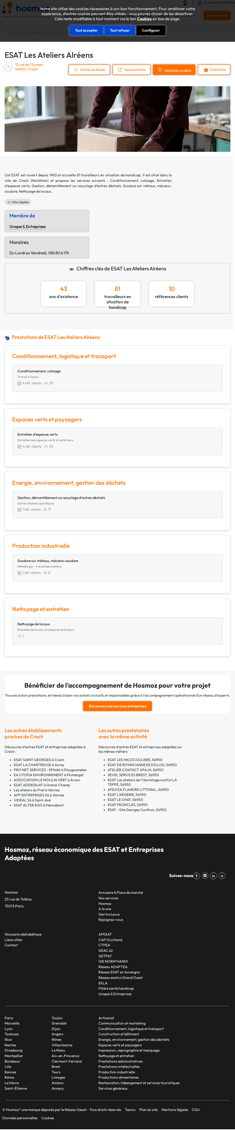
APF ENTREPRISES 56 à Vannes (39, 795)
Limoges (58, 1078)
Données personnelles (20, 1118)
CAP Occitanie (110, 940)
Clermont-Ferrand (67, 1061)
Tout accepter (86, 30)
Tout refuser (120, 30)
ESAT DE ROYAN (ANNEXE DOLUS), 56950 (142, 765)
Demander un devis (178, 70)
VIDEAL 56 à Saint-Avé (32, 800)
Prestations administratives (120, 1061)
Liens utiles (13, 940)
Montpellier (14, 1056)
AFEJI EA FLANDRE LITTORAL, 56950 (138, 790)
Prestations (218, 69)
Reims (9, 1078)
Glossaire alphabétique (23, 934)
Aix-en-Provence (65, 1056)
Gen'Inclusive (109, 914)
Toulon (57, 1018)
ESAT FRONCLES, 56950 (128, 805)
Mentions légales (174, 1110)
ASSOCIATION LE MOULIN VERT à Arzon (47, 780)
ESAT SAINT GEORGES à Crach (39, 760)
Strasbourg (13, 1051)
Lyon (9, 1029)
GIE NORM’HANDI (113, 961)
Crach (24, 180)
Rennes (10, 1072)
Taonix (130, 1110)
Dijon (56, 1029)
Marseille (12, 1023)
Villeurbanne (62, 1045)
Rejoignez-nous (110, 920)
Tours (56, 1072)
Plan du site (148, 1110)
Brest (56, 1067)
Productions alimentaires (118, 1078)
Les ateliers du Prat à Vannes (37, 790)
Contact (11, 945)
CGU (196, 1110)
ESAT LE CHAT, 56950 (125, 800)
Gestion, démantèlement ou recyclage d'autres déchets (76, 185)
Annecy (58, 1088)
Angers (57, 1034)
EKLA (102, 983)
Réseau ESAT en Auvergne (119, 972)
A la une (104, 909)
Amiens (58, 1083)
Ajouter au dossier (92, 69)
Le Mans (58, 1051)
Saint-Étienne (16, 1088)
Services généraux (113, 1088)
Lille (8, 1067)
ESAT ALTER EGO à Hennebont (39, 805)
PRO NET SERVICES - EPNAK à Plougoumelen (50, 770)
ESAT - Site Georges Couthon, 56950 (137, 810)
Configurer (151, 30)
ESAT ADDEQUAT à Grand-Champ (42, 785)
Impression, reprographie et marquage (128, 1051)
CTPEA (104, 945)
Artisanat (106, 1018)
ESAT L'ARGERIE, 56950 (127, 795)
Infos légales (20, 202)
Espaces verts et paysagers (120, 1045)
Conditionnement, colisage (132, 180)
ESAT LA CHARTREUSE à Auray (39, 765)
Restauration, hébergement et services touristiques (139, 1083)
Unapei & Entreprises (27, 226)
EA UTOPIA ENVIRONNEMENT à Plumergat (49, 775)
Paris (9, 1018)
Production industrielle (116, 1072)
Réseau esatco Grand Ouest (120, 978)
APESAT (105, 934)
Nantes (10, 1045)
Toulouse (12, 1034)
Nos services (108, 898)
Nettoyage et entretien (116, 1056)
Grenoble (59, 1023)
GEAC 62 (105, 951)
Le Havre (12, 1083)
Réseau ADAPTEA (113, 967)
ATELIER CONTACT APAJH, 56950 (135, 770)
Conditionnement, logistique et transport (131, 1029)
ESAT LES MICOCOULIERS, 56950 (135, 760)
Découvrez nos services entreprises (117, 706)
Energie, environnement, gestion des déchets (133, 1040)
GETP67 (105, 956)
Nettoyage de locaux (35, 191)
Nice (8, 1040)
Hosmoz (104, 904)
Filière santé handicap (116, 989)
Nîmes (57, 1040)
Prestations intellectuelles (119, 1067)
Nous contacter (134, 69)
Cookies (144, 18)
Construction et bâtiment (118, 1034)
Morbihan (40, 180)
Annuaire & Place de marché (120, 893)
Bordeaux (12, 1061)
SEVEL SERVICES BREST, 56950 (133, 775)
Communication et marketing (121, 1023)
